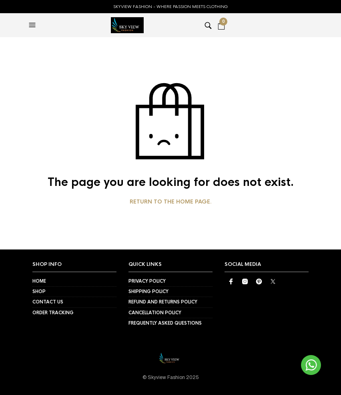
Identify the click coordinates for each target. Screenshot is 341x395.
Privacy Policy (147, 281)
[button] (33, 25)
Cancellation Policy (154, 312)
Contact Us (47, 302)
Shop (39, 291)
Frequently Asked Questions (165, 323)
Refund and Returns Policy (162, 302)
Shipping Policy (148, 291)
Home (39, 281)
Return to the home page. (171, 202)
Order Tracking (53, 312)
